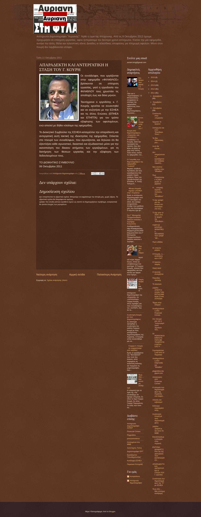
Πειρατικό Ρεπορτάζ (135, 464)
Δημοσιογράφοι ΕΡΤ (135, 451)
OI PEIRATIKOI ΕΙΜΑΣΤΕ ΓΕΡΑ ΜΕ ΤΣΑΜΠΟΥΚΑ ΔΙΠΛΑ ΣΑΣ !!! (158, 340)
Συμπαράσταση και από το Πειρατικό (158, 352)
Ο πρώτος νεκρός (156, 263)
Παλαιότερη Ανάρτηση (109, 274)
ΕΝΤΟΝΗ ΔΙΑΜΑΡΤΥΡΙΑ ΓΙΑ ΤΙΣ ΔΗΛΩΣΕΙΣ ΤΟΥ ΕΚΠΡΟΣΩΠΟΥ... (158, 453)
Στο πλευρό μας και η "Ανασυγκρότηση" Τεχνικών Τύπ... (158, 324)
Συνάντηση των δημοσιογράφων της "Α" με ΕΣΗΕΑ (158, 482)
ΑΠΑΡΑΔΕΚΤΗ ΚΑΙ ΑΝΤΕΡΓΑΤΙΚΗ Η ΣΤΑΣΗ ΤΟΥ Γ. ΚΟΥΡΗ (158, 469)
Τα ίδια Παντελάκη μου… (157, 140)
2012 (153, 89)
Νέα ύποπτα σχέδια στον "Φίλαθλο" (158, 169)
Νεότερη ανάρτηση (46, 274)
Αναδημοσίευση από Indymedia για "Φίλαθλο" (158, 362)
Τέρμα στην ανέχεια (156, 304)
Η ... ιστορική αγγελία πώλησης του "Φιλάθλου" (157, 192)
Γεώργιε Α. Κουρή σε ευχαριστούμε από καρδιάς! (135, 348)
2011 (153, 93)
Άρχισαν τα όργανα (156, 123)
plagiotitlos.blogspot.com (158, 372)
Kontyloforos (135, 476)
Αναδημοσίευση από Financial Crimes (158, 312)
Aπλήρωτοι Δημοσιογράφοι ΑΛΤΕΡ (133, 426)
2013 (153, 85)
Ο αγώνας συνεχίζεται (157, 273)
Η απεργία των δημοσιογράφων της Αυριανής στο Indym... (158, 391)
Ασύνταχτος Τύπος (134, 448)
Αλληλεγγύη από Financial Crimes (157, 380)
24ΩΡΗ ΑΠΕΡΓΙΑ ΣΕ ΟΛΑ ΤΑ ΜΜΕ (158, 429)
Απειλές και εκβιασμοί (157, 401)
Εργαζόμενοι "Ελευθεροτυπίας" (134, 456)
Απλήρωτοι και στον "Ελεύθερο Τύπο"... (158, 131)
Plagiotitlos (131, 435)
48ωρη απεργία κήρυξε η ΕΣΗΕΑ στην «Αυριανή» (134, 190)
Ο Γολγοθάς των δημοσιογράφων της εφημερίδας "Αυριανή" (135, 162)
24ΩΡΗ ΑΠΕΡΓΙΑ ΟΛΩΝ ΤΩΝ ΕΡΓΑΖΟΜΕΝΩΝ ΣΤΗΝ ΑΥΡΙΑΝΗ (158, 293)
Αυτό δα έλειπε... (156, 147)
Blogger (112, 511)
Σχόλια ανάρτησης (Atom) (57, 280)
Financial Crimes (133, 431)
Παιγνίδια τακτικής (156, 279)
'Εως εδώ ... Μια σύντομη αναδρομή (158, 491)
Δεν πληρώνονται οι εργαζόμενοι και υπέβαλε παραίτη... (158, 157)
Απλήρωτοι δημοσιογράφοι (136, 482)
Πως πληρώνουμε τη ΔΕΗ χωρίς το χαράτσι (158, 179)
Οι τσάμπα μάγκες (156, 249)
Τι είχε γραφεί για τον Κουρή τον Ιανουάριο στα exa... (157, 204)
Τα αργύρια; (157, 284)
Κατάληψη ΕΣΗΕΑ (134, 461)
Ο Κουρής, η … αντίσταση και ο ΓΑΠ (158, 256)
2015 (153, 77)
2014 (153, 81)
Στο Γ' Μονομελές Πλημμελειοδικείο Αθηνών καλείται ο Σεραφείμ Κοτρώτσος (134, 219)
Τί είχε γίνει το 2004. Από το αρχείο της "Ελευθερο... (158, 217)
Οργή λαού (156, 268)
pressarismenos (133, 438)
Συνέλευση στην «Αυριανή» (157, 115)
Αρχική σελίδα (77, 274)
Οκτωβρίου (157, 108)
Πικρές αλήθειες (141, 281)
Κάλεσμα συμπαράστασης (158, 408)
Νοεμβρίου (157, 102)
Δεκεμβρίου (157, 96)
